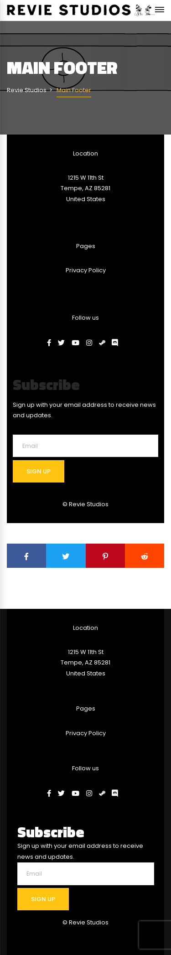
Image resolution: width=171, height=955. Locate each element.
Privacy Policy (86, 270)
